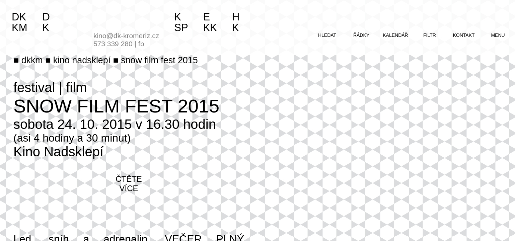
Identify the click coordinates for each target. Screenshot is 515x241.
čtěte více (129, 183)
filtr (429, 35)
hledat (327, 35)
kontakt (463, 35)
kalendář (395, 35)
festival (34, 87)
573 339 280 (113, 44)
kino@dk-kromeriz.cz (126, 35)
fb (141, 44)
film (76, 87)
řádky (361, 35)
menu (498, 35)
